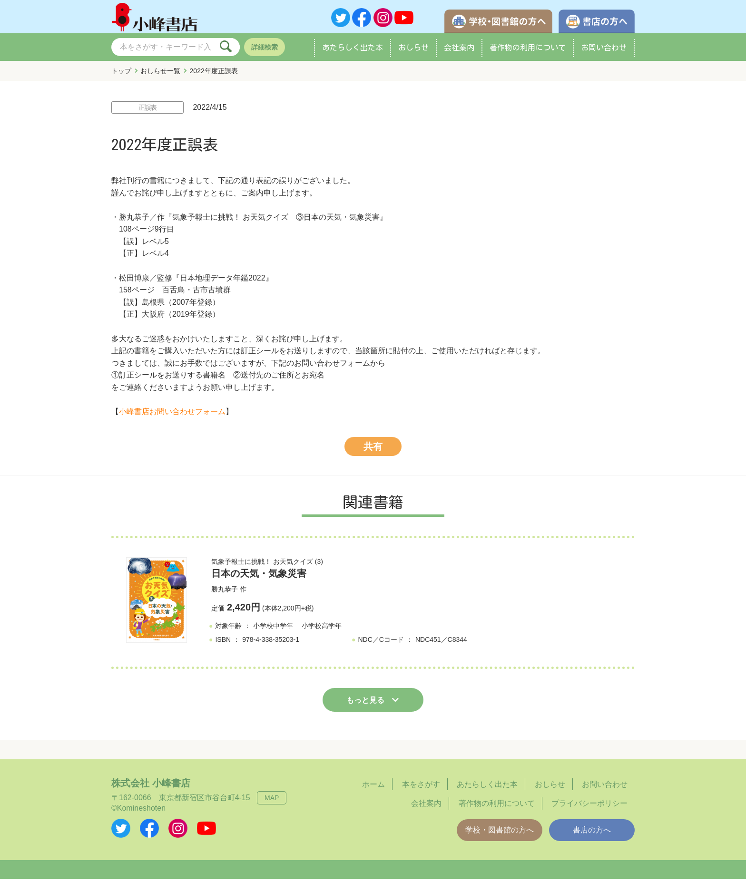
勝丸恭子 (224, 591)
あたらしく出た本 (352, 49)
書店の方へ (592, 832)
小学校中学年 (273, 628)
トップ (121, 73)
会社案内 (459, 49)
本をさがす (421, 786)
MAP (272, 800)
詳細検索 (264, 49)
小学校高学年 (322, 628)
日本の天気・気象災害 (258, 575)
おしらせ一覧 (160, 73)
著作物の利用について (528, 49)
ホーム (373, 786)
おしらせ (413, 49)
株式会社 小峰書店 (150, 785)
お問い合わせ (604, 49)
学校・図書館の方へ (499, 832)
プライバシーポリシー (589, 806)
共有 (373, 448)
